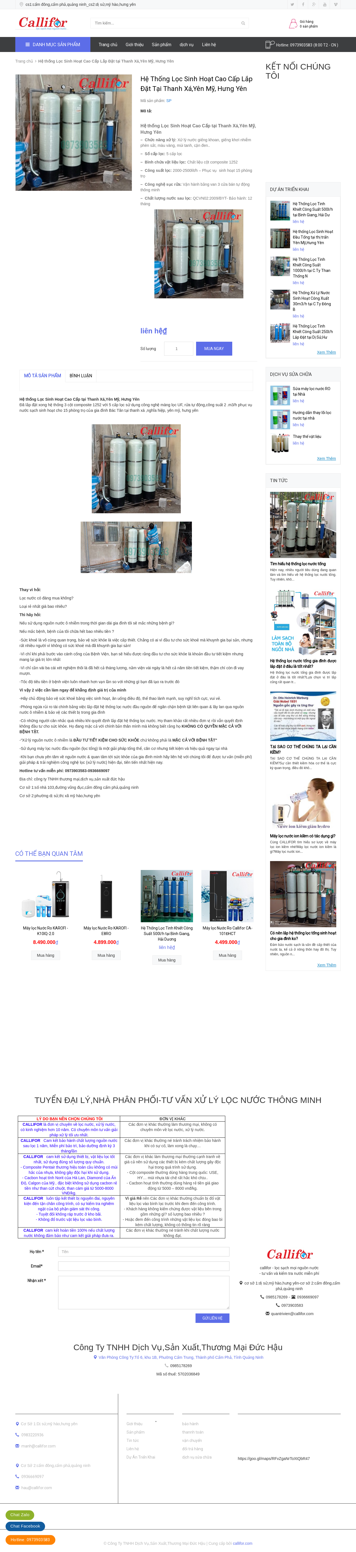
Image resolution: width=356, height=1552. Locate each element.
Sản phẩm (161, 44)
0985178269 (277, 1297)
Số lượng (148, 348)
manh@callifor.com (38, 1446)
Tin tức (133, 1440)
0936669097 (308, 1297)
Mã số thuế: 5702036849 (177, 1374)
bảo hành (190, 1424)
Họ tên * (37, 1251)
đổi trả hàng (192, 1449)
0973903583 (301, 45)
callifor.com (243, 1543)
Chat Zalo (19, 1514)
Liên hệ (209, 44)
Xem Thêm (326, 352)
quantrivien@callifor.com (292, 1313)
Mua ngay (214, 348)
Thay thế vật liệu (307, 436)
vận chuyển (192, 1440)
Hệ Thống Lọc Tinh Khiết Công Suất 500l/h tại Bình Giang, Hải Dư (313, 209)
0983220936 (32, 1435)
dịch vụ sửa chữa (197, 1457)
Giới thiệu (135, 44)
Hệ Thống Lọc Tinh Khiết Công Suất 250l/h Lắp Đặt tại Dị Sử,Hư (313, 331)
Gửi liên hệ (212, 1318)
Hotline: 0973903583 (30, 1539)
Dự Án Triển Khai (141, 1457)
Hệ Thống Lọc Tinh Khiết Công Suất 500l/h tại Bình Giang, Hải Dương (167, 933)
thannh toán (193, 1432)
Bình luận (81, 375)
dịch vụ (187, 44)
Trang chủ (108, 44)
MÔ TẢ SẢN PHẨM (42, 375)
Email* (37, 1266)
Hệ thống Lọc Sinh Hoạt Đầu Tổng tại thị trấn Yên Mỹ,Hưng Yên (313, 237)
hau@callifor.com (36, 1488)
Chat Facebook (25, 1526)
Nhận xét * (37, 1280)
